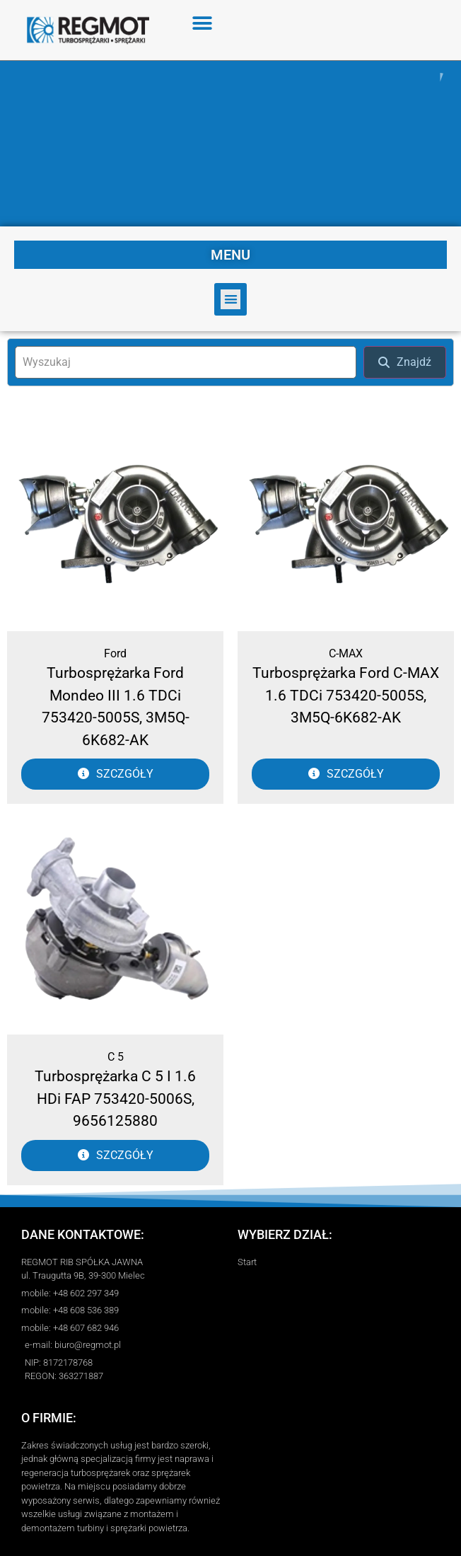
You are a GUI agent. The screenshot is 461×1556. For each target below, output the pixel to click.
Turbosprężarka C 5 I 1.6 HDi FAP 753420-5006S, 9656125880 (115, 1098)
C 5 (115, 1057)
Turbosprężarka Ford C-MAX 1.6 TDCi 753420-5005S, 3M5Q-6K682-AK (345, 695)
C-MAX (346, 653)
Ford (115, 653)
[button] (202, 23)
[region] (230, 143)
